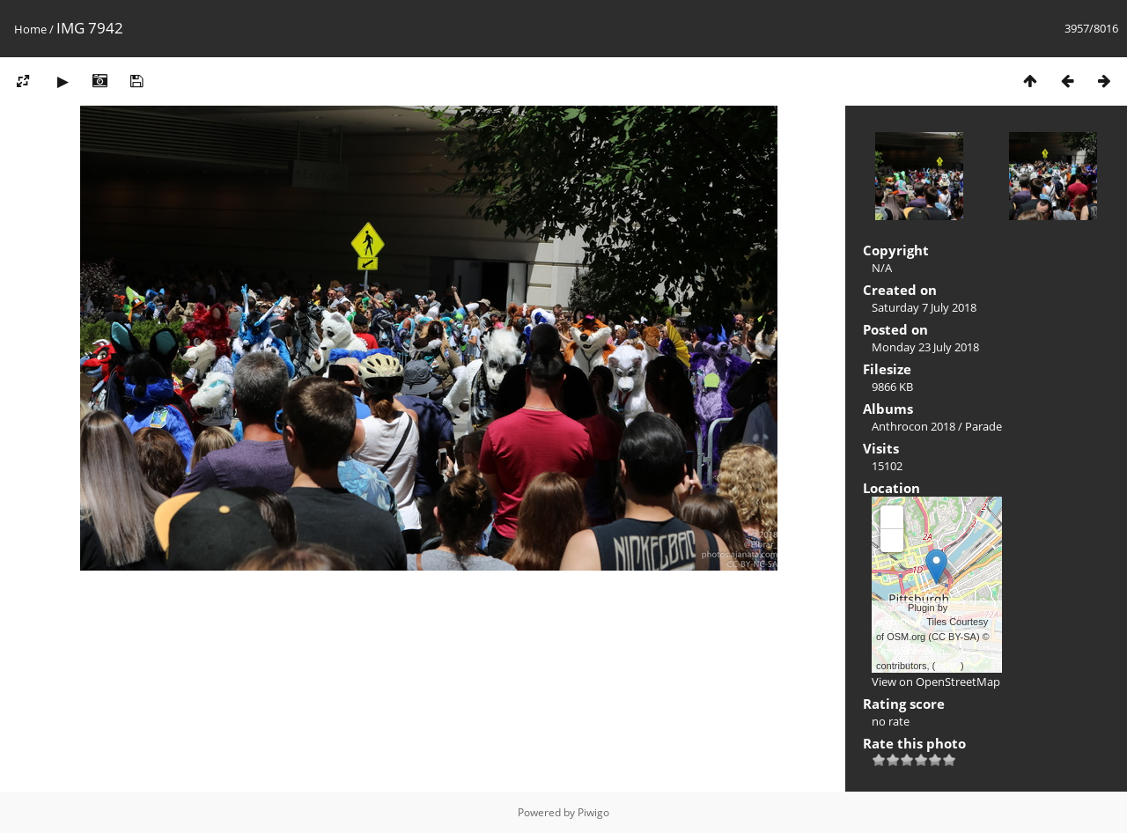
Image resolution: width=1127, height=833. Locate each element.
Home (30, 29)
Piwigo (593, 812)
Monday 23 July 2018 (925, 347)
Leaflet (890, 607)
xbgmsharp (900, 621)
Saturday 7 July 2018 (924, 307)
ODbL (948, 665)
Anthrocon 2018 (913, 426)
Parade (983, 426)
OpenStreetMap (910, 650)
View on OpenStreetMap (936, 681)
